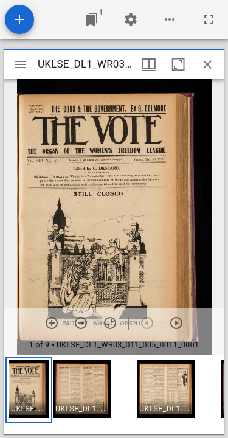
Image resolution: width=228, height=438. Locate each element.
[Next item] (176, 323)
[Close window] (207, 64)
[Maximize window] (178, 64)
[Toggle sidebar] (20, 64)
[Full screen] (208, 19)
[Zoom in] (51, 323)
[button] (29, 390)
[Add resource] (19, 19)
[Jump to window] (91, 19)
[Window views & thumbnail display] (149, 64)
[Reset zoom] (110, 323)
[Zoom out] (80, 323)
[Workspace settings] (130, 19)
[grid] (114, 394)
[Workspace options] (169, 19)
